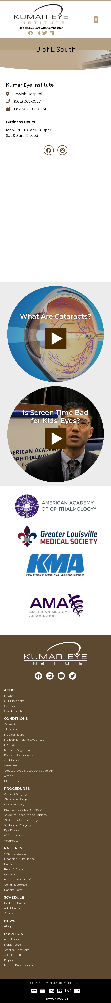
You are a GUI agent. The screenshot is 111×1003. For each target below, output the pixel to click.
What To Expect (15, 853)
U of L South (13, 955)
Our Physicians (14, 701)
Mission (9, 695)
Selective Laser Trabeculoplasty (25, 815)
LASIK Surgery (14, 804)
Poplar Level (13, 944)
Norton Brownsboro (18, 965)
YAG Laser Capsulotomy (21, 820)
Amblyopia (11, 765)
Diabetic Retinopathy (19, 755)
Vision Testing (13, 835)
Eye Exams (11, 830)
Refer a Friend (14, 869)
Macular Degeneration (19, 750)
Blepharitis (11, 781)
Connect (10, 913)
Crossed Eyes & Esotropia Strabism (28, 770)
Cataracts (10, 724)
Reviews (10, 874)
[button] (96, 19)
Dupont (9, 960)
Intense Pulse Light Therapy (23, 809)
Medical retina (14, 734)
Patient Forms (14, 864)
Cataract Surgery (15, 794)
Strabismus (11, 760)
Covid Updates (14, 711)
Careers (9, 706)
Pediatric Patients (16, 903)
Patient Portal (13, 890)
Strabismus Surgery (17, 825)
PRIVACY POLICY (55, 998)
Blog (7, 926)
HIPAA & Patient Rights (20, 879)
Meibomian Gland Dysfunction (25, 739)
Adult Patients (13, 908)
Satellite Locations (16, 950)
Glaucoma (11, 729)
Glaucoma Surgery (17, 799)
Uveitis (8, 776)
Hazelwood (12, 939)
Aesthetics (11, 840)
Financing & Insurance (19, 859)
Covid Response (15, 884)
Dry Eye (9, 745)
